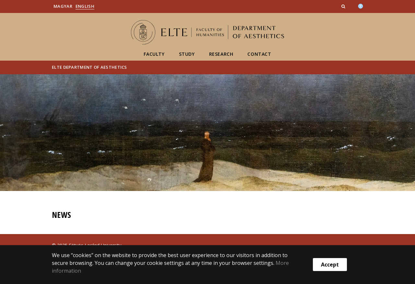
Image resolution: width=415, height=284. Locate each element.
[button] (344, 6)
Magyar (62, 6)
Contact (259, 54)
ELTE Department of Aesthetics (89, 67)
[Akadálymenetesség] (360, 5)
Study (187, 54)
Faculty (154, 54)
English (85, 6)
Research (221, 54)
